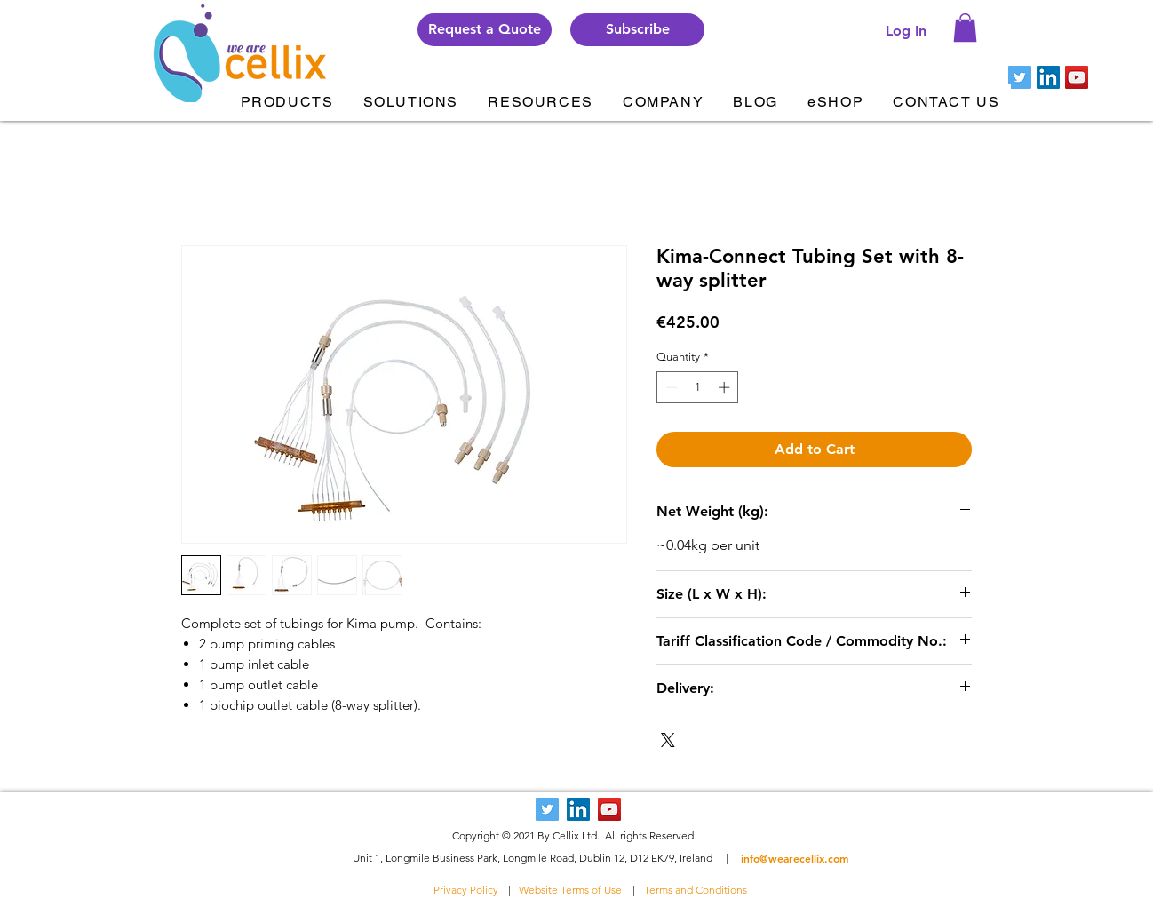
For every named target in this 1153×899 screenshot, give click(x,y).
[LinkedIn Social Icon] (1048, 77)
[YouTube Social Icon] (1076, 77)
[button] (637, 29)
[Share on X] (668, 740)
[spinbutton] (697, 387)
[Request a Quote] (484, 29)
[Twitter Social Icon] (1019, 77)
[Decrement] (669, 387)
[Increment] (725, 387)
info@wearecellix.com (794, 858)
